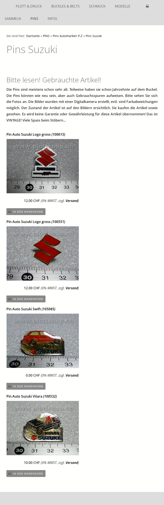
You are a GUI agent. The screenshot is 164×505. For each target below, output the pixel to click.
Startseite (33, 36)
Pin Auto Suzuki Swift (30, 309)
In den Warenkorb (28, 212)
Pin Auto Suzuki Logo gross (35, 134)
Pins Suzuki (94, 36)
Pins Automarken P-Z (67, 36)
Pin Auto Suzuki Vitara (31, 396)
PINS (46, 36)
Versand (72, 200)
